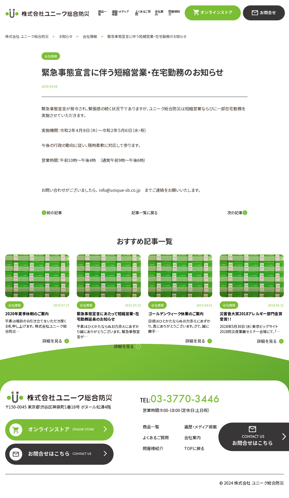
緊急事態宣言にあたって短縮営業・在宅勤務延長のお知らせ (108, 316)
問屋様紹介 (174, 12)
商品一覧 (102, 12)
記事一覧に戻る (144, 212)
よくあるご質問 (143, 12)
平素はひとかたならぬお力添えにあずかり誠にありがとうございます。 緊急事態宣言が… (108, 331)
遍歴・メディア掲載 (120, 12)
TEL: (179, 399)
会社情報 (14, 305)
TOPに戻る (194, 448)
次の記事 (237, 212)
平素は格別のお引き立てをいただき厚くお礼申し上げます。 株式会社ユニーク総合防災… (36, 326)
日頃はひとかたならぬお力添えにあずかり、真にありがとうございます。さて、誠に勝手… (179, 326)
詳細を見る (52, 341)
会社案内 (159, 12)
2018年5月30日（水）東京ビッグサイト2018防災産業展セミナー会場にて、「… (250, 329)
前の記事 (51, 212)
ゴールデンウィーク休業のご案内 (175, 313)
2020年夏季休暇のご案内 (27, 313)
